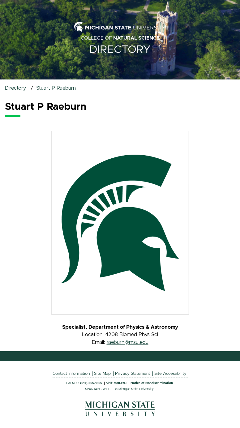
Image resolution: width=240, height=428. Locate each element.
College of (120, 38)
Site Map (102, 373)
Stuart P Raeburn (56, 88)
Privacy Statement (132, 373)
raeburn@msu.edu (127, 342)
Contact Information (71, 373)
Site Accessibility (170, 373)
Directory (120, 49)
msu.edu (120, 383)
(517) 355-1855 (91, 383)
